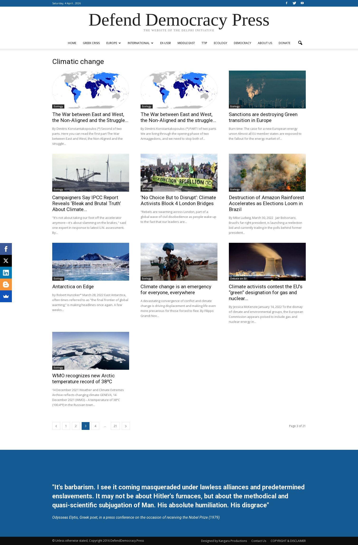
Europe (113, 43)
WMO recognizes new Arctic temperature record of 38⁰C (83, 378)
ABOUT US (265, 43)
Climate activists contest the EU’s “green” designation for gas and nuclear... (265, 292)
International (140, 43)
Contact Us (258, 541)
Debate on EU (238, 278)
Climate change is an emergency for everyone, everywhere (176, 289)
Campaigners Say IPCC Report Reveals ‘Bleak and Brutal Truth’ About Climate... (86, 203)
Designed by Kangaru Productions (224, 541)
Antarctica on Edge (73, 286)
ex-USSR (165, 43)
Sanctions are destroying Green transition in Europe (263, 117)
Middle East (186, 43)
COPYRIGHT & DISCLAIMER (288, 541)
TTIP (204, 43)
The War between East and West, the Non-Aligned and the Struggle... (90, 117)
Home (72, 43)
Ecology (220, 43)
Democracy (242, 43)
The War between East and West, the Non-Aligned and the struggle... (178, 117)
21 (115, 426)
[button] (300, 43)
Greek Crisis (91, 43)
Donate (284, 43)
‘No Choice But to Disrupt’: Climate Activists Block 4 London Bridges (178, 200)
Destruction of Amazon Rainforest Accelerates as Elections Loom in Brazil (266, 203)
